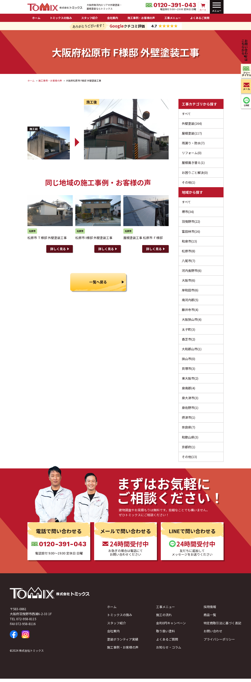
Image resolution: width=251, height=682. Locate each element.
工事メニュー (172, 18)
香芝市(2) (188, 341)
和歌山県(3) (190, 440)
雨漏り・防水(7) (193, 143)
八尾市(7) (188, 262)
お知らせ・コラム (168, 650)
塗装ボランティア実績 (122, 642)
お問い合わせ (213, 634)
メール (244, 89)
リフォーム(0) (192, 153)
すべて (186, 113)
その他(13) (189, 460)
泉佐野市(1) (190, 410)
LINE (244, 105)
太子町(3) (188, 331)
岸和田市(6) (190, 291)
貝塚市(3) (188, 371)
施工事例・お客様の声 (141, 18)
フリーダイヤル (244, 74)
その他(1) (188, 183)
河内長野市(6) (192, 272)
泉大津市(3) (190, 400)
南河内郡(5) (190, 301)
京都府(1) (188, 450)
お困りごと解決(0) (195, 173)
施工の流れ (164, 618)
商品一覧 (210, 618)
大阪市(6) (188, 281)
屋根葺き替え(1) (193, 163)
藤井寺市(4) (190, 311)
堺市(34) (188, 212)
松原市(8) (188, 252)
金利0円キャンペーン (171, 626)
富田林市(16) (191, 232)
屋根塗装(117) (192, 133)
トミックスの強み (61, 18)
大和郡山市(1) (192, 351)
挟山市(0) (188, 361)
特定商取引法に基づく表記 (222, 626)
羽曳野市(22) (191, 222)
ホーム (36, 18)
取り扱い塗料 (165, 634)
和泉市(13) (189, 242)
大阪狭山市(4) (192, 321)
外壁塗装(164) (192, 123)
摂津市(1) (188, 420)
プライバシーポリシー (219, 642)
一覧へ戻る (98, 282)
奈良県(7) (188, 430)
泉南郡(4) (188, 390)
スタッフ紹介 (89, 18)
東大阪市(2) (190, 380)
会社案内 (112, 18)
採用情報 (210, 610)
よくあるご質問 (199, 18)
